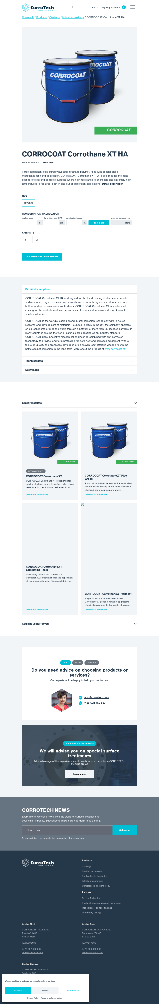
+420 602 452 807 (95, 679)
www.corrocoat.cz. (115, 349)
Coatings (86, 842)
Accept (18, 990)
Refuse (45, 990)
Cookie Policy (33, 998)
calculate (99, 222)
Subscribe (124, 806)
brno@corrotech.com (92, 928)
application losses (74, 218)
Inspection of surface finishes (97, 883)
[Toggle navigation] (133, 8)
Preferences (73, 990)
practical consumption (120, 218)
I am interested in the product (42, 256)
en (93, 7)
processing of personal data (70, 814)
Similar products (32, 403)
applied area (27, 218)
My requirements (111, 7)
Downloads (32, 369)
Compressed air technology (96, 861)
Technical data (34, 360)
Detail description (112, 183)
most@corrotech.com (96, 673)
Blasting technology (92, 847)
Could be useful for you (35, 599)
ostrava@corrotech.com (34, 968)
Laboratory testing (91, 888)
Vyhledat (74, 8)
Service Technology (92, 874)
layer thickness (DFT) (53, 218)
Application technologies (94, 852)
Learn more (79, 750)
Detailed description (37, 289)
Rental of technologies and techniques (101, 879)
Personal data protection (51, 998)
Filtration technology (92, 857)
